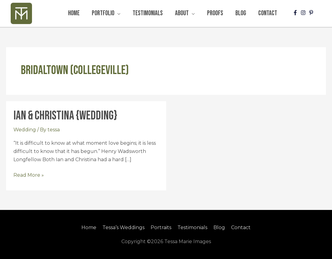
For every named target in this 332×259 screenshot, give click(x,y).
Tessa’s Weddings (123, 227)
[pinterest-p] (312, 12)
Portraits (161, 227)
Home (88, 227)
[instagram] (304, 12)
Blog (219, 227)
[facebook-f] (296, 12)
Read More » (28, 174)
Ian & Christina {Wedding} (65, 115)
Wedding (24, 130)
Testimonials (192, 227)
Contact (241, 227)
